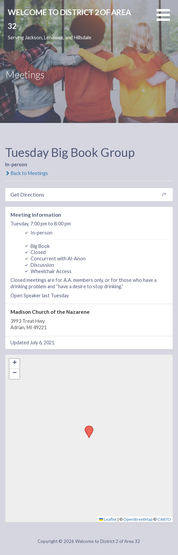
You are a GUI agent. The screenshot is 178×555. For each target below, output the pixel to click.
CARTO (164, 519)
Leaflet (108, 519)
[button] (167, 19)
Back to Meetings (26, 173)
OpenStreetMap (137, 519)
